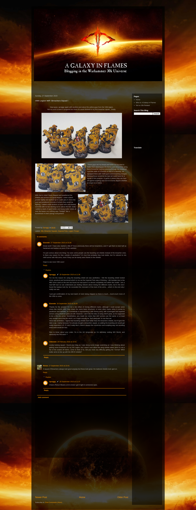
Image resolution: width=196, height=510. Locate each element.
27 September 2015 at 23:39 (61, 243)
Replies (48, 270)
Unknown (53, 342)
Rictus (45, 366)
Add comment (43, 397)
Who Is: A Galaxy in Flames (146, 103)
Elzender (46, 243)
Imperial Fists (63, 231)
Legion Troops (74, 231)
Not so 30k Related (143, 105)
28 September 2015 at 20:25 (67, 303)
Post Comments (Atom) (53, 502)
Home (82, 497)
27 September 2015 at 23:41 (59, 366)
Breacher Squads (50, 231)
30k (42, 231)
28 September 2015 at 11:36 (70, 274)
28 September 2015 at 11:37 (70, 382)
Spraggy (52, 274)
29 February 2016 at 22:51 (67, 342)
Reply (45, 265)
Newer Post (41, 497)
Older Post (122, 497)
